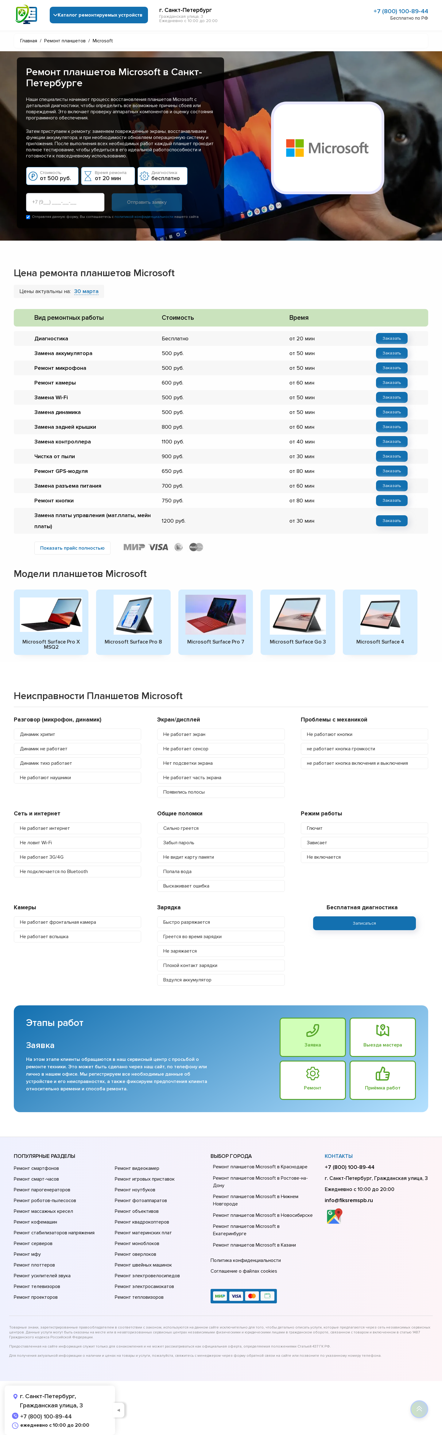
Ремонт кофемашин (35, 1222)
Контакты (339, 1156)
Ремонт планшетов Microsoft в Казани (254, 1245)
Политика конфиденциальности (246, 1260)
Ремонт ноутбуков (135, 1190)
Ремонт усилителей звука (42, 1276)
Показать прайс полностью (72, 548)
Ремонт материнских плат (143, 1233)
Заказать (391, 338)
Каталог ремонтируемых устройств (100, 15)
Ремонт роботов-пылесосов (45, 1200)
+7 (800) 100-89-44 (401, 11)
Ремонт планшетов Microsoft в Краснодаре (260, 1167)
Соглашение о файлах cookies (244, 1271)
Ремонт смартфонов (36, 1168)
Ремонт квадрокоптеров (142, 1222)
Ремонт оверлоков (135, 1254)
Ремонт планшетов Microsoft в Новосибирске (263, 1215)
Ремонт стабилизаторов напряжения (54, 1233)
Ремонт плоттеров (34, 1265)
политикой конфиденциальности (143, 217)
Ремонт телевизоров (37, 1286)
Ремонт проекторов (36, 1297)
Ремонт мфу (27, 1254)
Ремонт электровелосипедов (147, 1276)
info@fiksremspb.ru (349, 1200)
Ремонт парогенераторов (42, 1190)
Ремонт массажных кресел (43, 1211)
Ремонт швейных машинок (143, 1265)
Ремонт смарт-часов (36, 1179)
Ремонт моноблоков (137, 1243)
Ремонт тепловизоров (139, 1297)
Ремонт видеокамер (137, 1168)
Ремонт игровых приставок (145, 1179)
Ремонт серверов (33, 1243)
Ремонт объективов (137, 1211)
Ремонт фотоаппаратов (141, 1200)
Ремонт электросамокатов (144, 1286)
